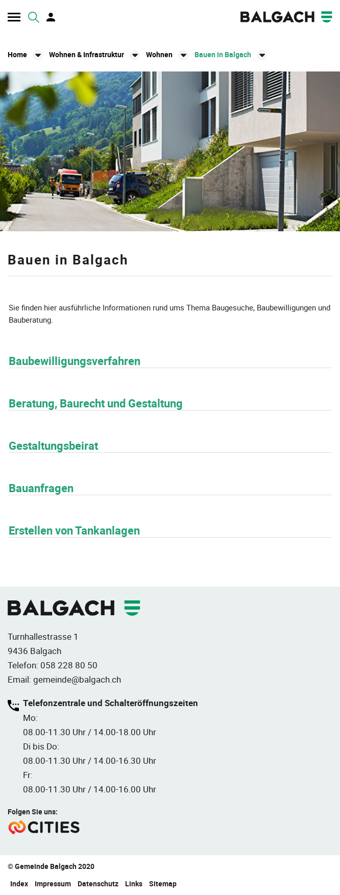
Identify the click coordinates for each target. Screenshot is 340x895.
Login (51, 17)
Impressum (53, 883)
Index (19, 883)
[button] (94, 55)
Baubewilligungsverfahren (74, 360)
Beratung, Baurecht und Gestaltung (96, 403)
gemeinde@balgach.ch (77, 679)
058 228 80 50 (69, 665)
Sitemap (163, 883)
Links (133, 883)
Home (17, 54)
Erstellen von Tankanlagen (74, 530)
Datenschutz (98, 883)
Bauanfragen (41, 487)
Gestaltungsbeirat (53, 445)
